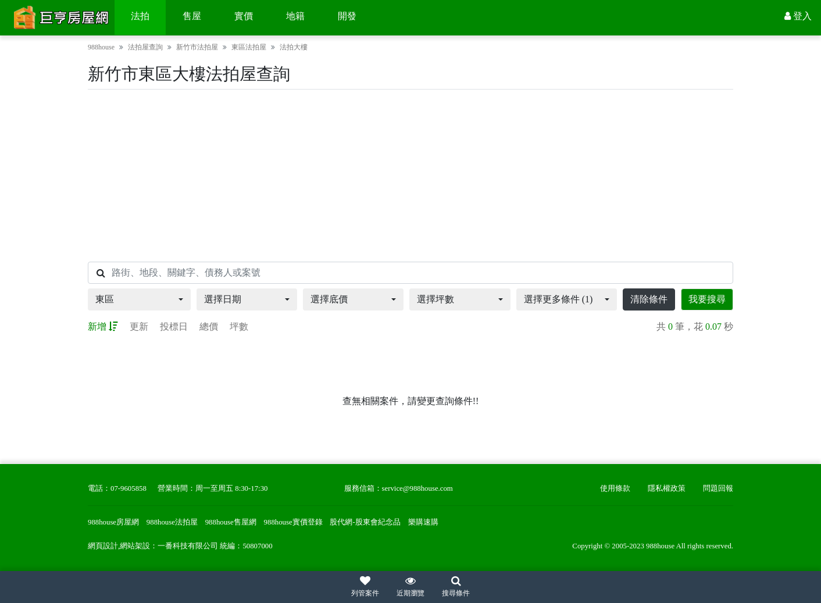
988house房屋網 (113, 522)
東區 (104, 299)
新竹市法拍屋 (197, 47)
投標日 (174, 326)
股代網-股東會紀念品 (365, 522)
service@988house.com (417, 488)
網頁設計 (103, 546)
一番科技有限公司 (188, 546)
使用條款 (615, 488)
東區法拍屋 (248, 47)
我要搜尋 (707, 299)
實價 (243, 16)
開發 (347, 16)
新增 (103, 326)
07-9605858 (128, 488)
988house (101, 47)
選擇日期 (222, 299)
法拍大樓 (294, 47)
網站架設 (135, 546)
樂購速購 (423, 522)
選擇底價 (329, 299)
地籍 (295, 16)
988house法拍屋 (172, 522)
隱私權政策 (667, 488)
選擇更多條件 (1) (558, 299)
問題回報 (718, 488)
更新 (139, 326)
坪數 (239, 326)
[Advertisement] (410, 175)
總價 (208, 326)
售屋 (192, 16)
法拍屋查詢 (145, 47)
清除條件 (648, 299)
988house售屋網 (230, 522)
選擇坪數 (435, 299)
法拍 (140, 16)
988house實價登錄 (293, 522)
